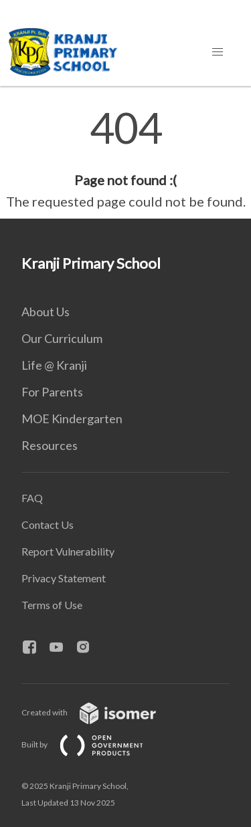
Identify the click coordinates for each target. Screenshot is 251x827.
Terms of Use (51, 604)
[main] (125, 159)
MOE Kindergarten (71, 418)
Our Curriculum (61, 338)
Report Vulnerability (67, 551)
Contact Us (47, 524)
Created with (99, 712)
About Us (45, 311)
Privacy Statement (63, 578)
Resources (49, 445)
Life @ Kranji (54, 365)
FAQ (32, 497)
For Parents (52, 391)
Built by (93, 744)
